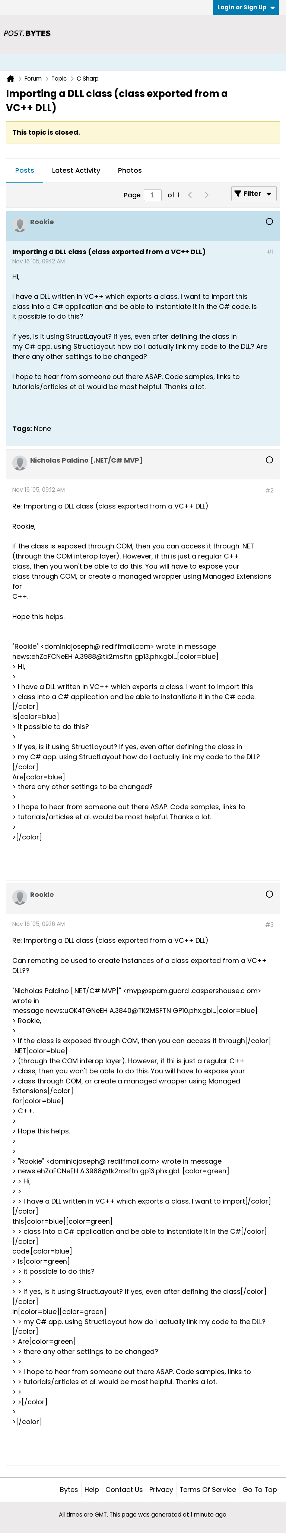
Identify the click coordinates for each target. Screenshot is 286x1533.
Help (92, 1489)
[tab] (24, 171)
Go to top (259, 1489)
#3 (269, 925)
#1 (270, 252)
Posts (24, 170)
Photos (130, 170)
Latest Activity (76, 170)
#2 (269, 490)
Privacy (161, 1489)
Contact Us (124, 1489)
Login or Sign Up (246, 7)
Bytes (69, 1489)
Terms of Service (207, 1489)
